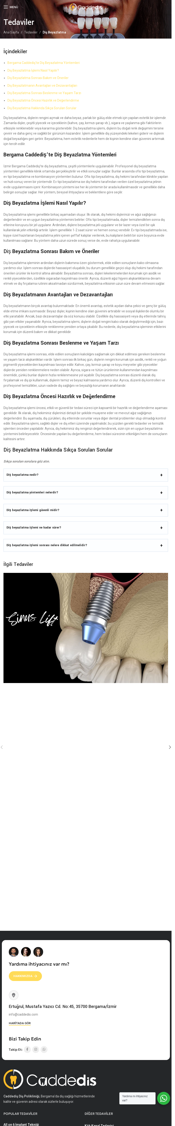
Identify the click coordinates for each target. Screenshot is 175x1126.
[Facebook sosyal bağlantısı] (27, 1049)
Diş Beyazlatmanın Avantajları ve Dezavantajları (42, 85)
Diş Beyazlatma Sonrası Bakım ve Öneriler (38, 78)
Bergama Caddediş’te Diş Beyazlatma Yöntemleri (43, 63)
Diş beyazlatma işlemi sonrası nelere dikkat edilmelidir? (46, 545)
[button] (170, 747)
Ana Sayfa (11, 32)
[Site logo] (86, 7)
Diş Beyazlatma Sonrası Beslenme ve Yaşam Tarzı (44, 93)
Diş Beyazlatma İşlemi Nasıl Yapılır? (33, 70)
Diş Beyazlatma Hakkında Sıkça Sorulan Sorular (41, 108)
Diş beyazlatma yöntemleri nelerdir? (32, 492)
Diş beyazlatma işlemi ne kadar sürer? (33, 527)
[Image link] (49, 1079)
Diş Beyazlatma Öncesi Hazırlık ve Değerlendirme (43, 100)
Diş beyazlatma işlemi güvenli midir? (32, 510)
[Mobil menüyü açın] (10, 7)
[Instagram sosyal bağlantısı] (35, 1049)
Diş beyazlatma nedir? (22, 475)
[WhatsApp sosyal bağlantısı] (44, 1049)
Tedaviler (31, 32)
